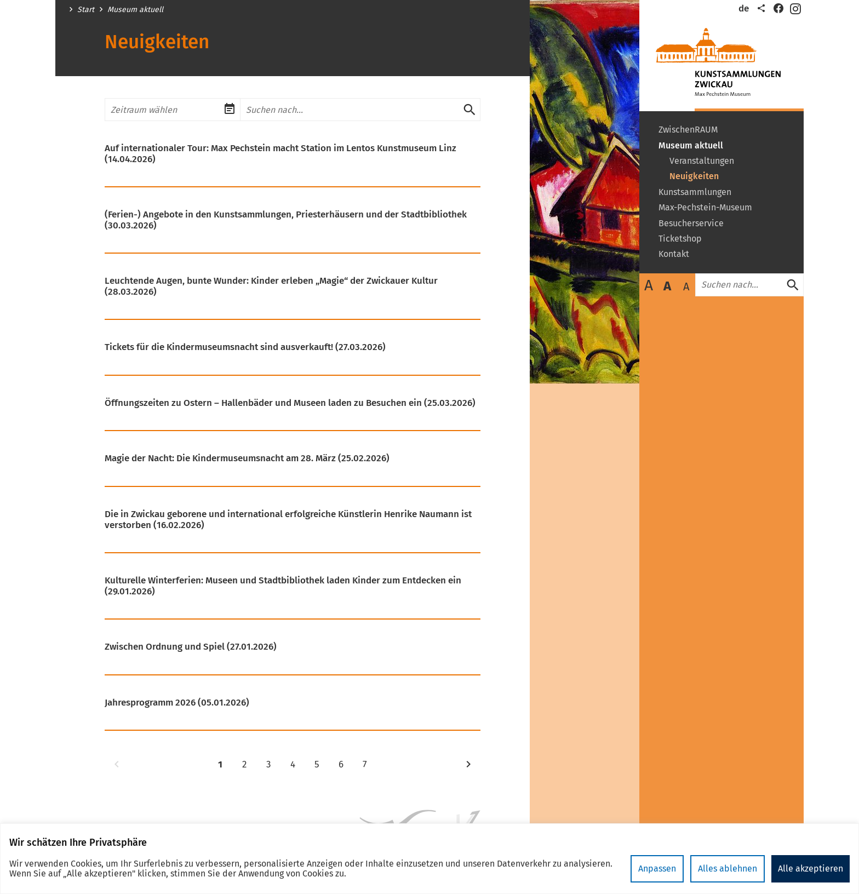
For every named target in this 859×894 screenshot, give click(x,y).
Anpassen (657, 868)
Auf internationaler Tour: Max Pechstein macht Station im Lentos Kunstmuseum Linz (280, 153)
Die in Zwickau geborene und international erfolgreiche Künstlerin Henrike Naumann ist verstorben (288, 519)
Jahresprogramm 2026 (177, 702)
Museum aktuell (135, 9)
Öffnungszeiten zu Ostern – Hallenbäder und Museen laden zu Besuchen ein (290, 403)
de (743, 8)
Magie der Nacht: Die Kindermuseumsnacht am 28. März (247, 458)
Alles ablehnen (727, 868)
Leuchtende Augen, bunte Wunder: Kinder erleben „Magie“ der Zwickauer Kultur (271, 286)
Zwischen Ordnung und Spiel (191, 646)
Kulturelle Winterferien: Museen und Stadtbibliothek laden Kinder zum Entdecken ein (283, 586)
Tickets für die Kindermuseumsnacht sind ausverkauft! (245, 347)
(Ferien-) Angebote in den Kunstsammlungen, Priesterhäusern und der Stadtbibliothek (286, 220)
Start (85, 9)
